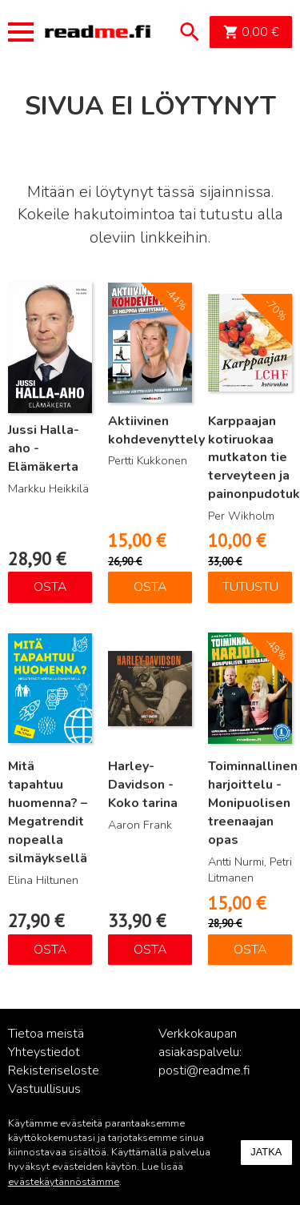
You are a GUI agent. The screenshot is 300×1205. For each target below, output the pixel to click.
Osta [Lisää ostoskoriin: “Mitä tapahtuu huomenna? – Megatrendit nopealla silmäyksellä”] (50, 949)
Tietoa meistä (46, 1033)
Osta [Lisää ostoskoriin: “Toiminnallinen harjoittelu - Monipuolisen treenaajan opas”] (250, 949)
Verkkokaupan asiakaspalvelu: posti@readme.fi (204, 1052)
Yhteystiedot (44, 1052)
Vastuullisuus (44, 1089)
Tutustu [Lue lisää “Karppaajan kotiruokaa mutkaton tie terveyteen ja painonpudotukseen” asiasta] (250, 587)
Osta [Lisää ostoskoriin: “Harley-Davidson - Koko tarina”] (150, 949)
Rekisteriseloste (53, 1070)
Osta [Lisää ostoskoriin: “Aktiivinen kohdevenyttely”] (150, 587)
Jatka (266, 1152)
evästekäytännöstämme (63, 1182)
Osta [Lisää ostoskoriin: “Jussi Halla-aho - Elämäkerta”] (50, 587)
